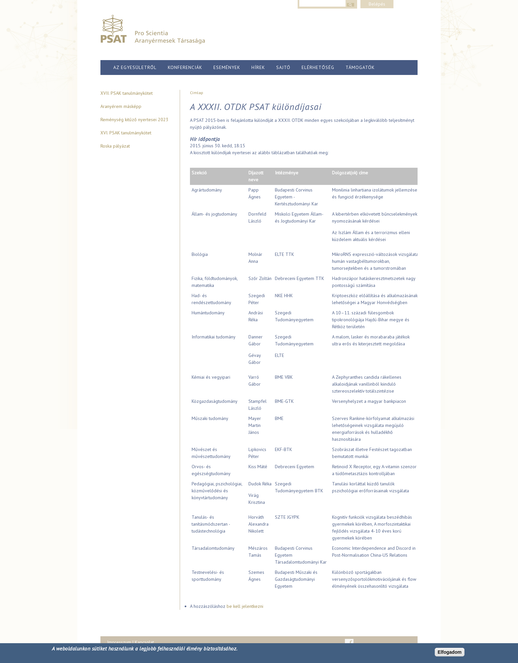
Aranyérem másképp (120, 106)
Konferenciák (185, 67)
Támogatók (360, 67)
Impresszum (119, 642)
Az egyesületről (135, 67)
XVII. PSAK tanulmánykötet (126, 93)
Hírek (258, 67)
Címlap (196, 92)
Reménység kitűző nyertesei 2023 (134, 119)
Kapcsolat (144, 642)
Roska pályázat (115, 146)
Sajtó (283, 67)
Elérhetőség (318, 67)
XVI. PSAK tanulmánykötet (125, 133)
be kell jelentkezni (245, 606)
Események (226, 67)
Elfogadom (450, 652)
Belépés (377, 4)
